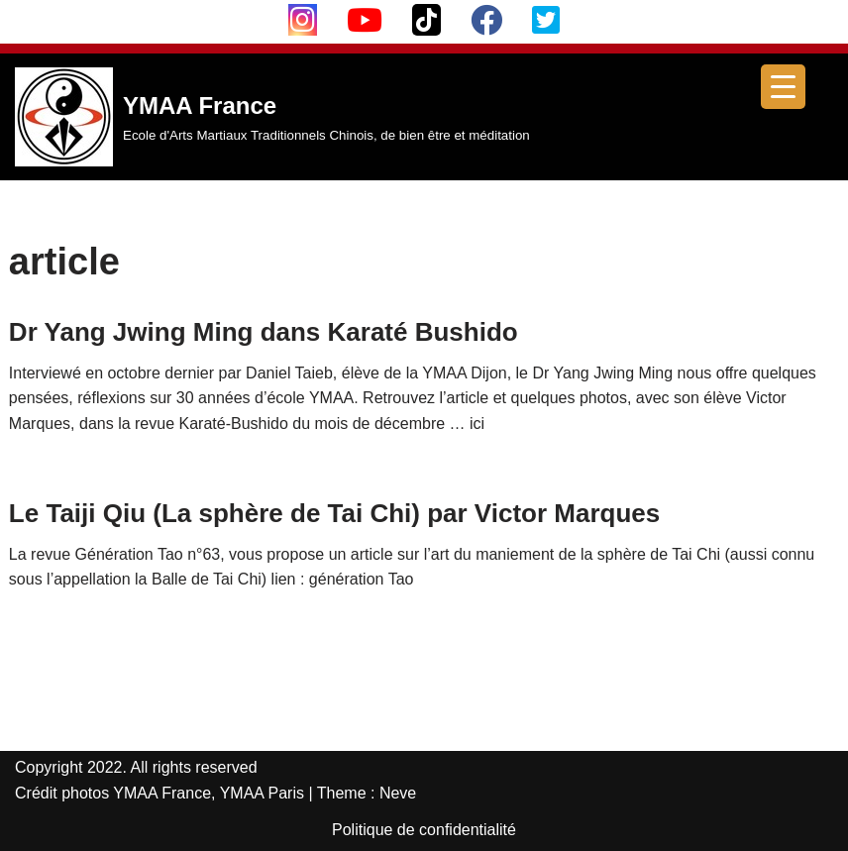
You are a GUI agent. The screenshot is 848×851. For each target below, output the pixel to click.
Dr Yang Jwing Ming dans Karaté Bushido (263, 332)
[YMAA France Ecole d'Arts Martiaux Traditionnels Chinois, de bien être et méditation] (272, 116)
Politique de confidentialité (424, 829)
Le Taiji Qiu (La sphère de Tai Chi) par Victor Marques (334, 513)
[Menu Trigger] (783, 86)
